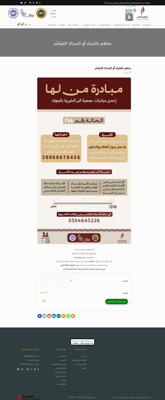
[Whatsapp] (69, 312)
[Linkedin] (55, 312)
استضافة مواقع (26, 397)
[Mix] (64, 312)
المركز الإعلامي (105, 24)
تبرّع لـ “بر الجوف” (88, 24)
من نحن (82, 353)
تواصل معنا (52, 24)
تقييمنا (62, 24)
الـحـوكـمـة (146, 24)
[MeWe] (59, 312)
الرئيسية (136, 24)
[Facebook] (40, 312)
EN (29, 24)
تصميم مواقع (36, 397)
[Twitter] (45, 312)
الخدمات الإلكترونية (122, 24)
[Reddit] (50, 312)
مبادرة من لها (73, 24)
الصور (83, 365)
